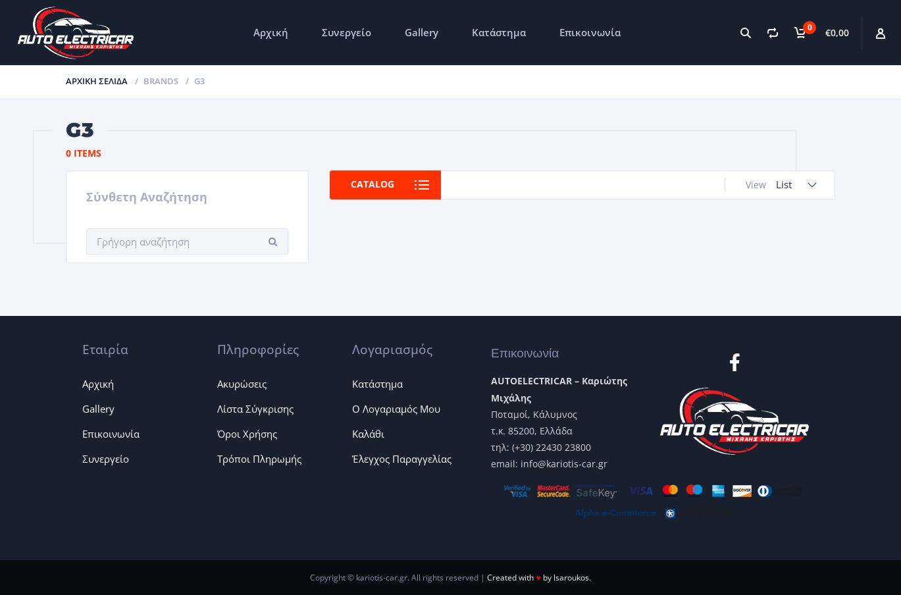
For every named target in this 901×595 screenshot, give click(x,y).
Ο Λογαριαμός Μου (396, 408)
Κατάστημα (499, 32)
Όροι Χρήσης (247, 433)
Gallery (421, 32)
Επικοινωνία (590, 32)
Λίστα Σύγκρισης (255, 408)
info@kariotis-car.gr (564, 463)
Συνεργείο (346, 32)
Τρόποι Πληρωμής (259, 458)
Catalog (373, 184)
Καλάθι (368, 433)
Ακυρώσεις (242, 383)
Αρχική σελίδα (97, 81)
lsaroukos (571, 577)
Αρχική (270, 32)
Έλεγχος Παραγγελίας (401, 458)
